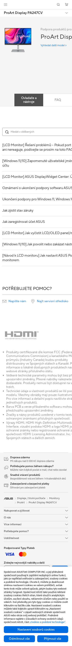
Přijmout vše (52, 639)
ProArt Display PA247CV (23, 13)
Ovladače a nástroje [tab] (28, 100)
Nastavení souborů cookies (36, 630)
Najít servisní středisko (52, 301)
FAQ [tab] (58, 100)
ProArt (21, 502)
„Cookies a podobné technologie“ (47, 622)
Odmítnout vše (19, 639)
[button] (5, 4)
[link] (36, 4)
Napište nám (17, 301)
